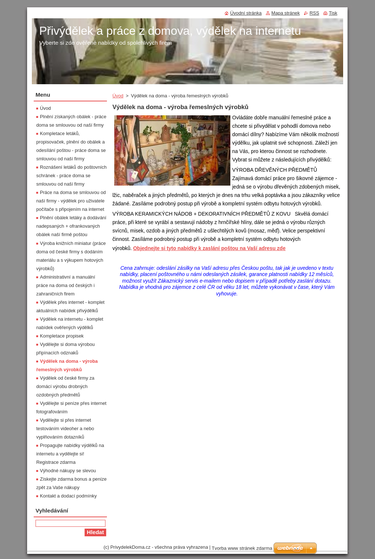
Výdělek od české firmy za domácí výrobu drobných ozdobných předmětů (65, 386)
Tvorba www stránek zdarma (242, 548)
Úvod (117, 95)
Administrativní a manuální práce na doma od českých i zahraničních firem (65, 285)
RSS (314, 13)
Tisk (333, 13)
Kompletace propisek (62, 336)
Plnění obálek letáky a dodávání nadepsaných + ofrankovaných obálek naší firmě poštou (71, 226)
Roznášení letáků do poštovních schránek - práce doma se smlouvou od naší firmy (71, 175)
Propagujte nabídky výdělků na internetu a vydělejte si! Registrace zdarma (70, 454)
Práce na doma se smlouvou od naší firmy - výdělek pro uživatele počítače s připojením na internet (71, 201)
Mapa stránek (285, 13)
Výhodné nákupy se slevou (68, 470)
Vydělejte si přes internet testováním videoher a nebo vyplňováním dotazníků (65, 428)
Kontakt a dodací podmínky (68, 496)
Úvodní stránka (245, 13)
